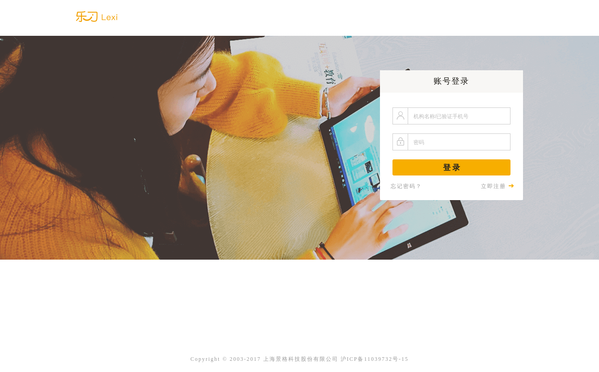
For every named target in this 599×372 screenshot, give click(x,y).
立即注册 (497, 186)
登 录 (451, 167)
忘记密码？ (406, 186)
